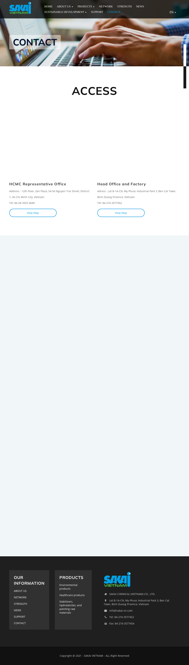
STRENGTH (124, 6)
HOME (48, 6)
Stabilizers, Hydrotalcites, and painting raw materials (70, 607)
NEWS (140, 6)
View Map (33, 213)
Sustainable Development (65, 11)
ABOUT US (65, 6)
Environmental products (68, 586)
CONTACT (113, 11)
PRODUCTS (86, 6)
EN (173, 12)
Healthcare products (72, 595)
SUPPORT (97, 11)
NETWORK (106, 6)
